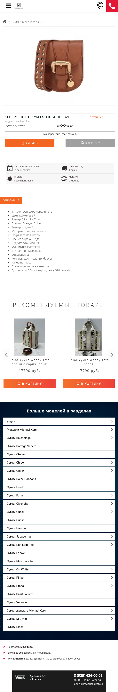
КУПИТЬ (31, 143)
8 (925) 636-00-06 (112, 6)
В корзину (90, 143)
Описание (11, 200)
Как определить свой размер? (60, 134)
